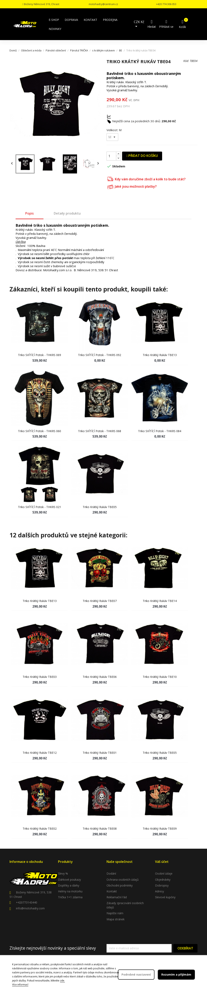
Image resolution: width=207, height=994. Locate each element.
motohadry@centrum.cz (103, 4)
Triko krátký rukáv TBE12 (40, 753)
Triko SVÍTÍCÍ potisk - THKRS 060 (39, 431)
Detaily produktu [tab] (67, 213)
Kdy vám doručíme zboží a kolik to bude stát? (147, 178)
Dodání (111, 873)
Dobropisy (162, 885)
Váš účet (162, 861)
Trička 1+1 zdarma (70, 897)
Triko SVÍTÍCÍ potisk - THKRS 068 (99, 431)
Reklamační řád (117, 897)
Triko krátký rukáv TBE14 (160, 601)
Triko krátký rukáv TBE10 (160, 677)
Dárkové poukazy (69, 879)
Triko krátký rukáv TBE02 (40, 828)
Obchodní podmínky (120, 885)
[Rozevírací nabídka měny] (140, 24)
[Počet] (111, 156)
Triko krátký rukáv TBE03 (40, 677)
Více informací (20, 984)
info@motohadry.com (30, 908)
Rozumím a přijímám (176, 974)
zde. (62, 980)
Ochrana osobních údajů (123, 879)
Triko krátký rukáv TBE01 (100, 753)
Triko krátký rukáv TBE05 (100, 507)
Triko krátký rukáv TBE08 (100, 828)
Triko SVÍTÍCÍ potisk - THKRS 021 (39, 507)
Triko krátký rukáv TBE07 (100, 601)
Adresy (159, 891)
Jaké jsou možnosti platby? (132, 186)
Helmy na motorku (70, 891)
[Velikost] (112, 137)
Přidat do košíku (142, 155)
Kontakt (112, 891)
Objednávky (162, 879)
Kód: (186, 61)
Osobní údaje (163, 873)
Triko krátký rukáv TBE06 (100, 677)
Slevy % (63, 873)
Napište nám (115, 913)
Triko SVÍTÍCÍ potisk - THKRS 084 (159, 431)
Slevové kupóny (165, 897)
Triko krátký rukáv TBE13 (160, 355)
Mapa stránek (116, 919)
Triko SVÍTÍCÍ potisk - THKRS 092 (99, 355)
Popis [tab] (29, 213)
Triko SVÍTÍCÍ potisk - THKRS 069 (39, 355)
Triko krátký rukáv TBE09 (160, 828)
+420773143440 (26, 902)
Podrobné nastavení (136, 974)
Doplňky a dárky (68, 885)
